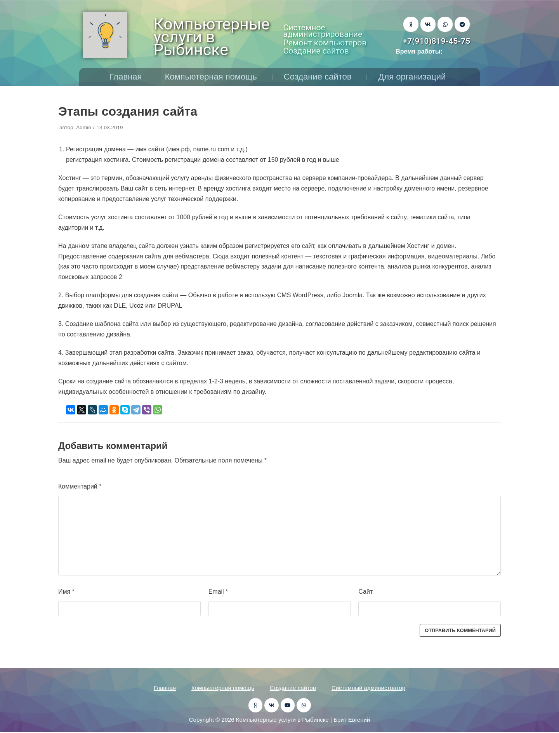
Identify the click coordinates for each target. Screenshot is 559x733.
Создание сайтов (320, 76)
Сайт (365, 591)
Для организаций (414, 76)
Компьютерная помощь (212, 76)
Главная (125, 76)
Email (218, 591)
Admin (83, 127)
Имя (66, 591)
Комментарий (79, 486)
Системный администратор (368, 687)
